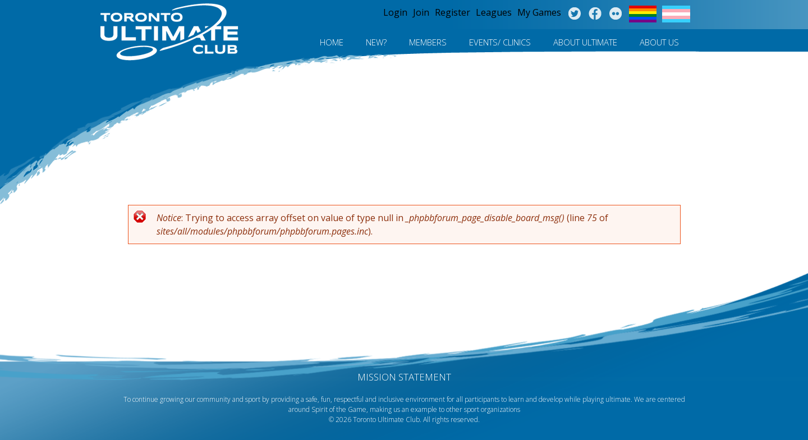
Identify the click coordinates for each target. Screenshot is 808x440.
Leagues (494, 12)
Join (421, 12)
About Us (659, 42)
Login (395, 12)
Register (452, 12)
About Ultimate (585, 42)
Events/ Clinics (500, 42)
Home (331, 42)
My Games (539, 12)
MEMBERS (428, 42)
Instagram (615, 14)
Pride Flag (642, 14)
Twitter (574, 14)
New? (376, 42)
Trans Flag (676, 14)
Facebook (595, 14)
